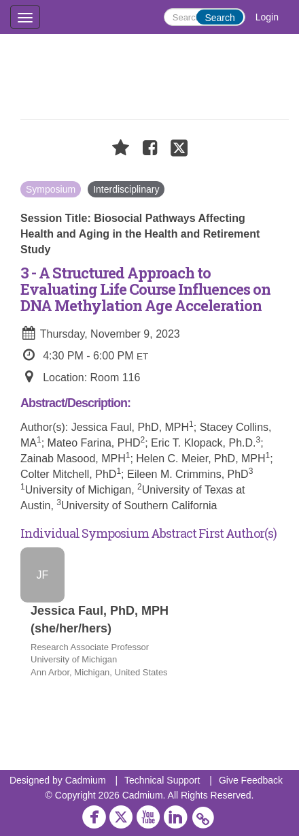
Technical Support (162, 780)
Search (219, 17)
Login (267, 17)
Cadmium (85, 780)
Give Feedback (251, 780)
